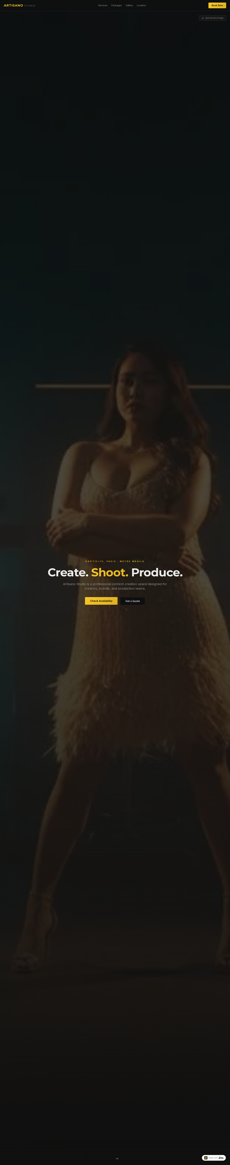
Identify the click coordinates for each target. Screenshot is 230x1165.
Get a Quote (132, 601)
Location (141, 5)
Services (102, 5)
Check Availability (101, 600)
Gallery (129, 5)
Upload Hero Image (212, 18)
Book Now (217, 5)
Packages (116, 5)
